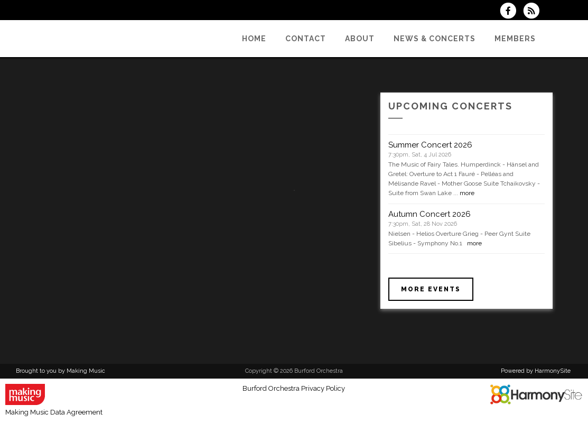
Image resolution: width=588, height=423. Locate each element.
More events (431, 289)
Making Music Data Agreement (53, 412)
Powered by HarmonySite (536, 370)
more (467, 193)
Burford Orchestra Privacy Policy (293, 388)
